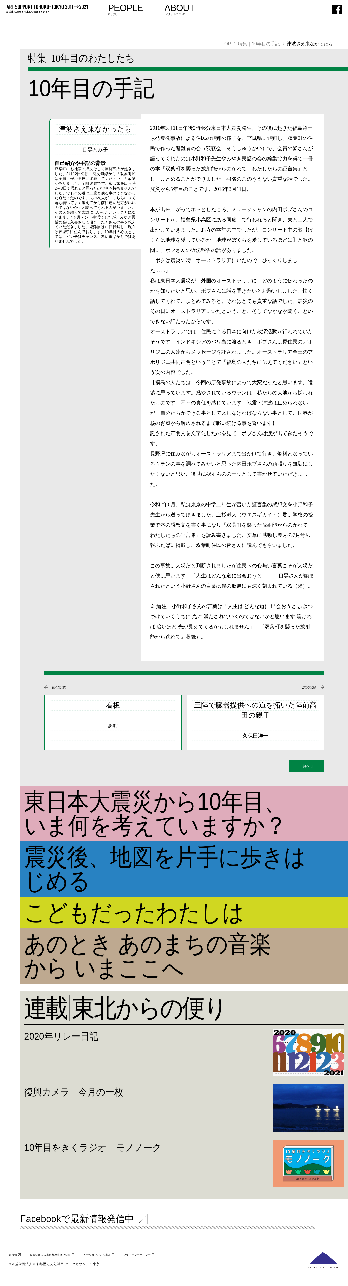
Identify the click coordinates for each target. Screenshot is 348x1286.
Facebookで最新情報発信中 (106, 1224)
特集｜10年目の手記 (259, 43)
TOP (226, 43)
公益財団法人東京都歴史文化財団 (68, 1263)
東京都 (15, 1263)
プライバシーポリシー (193, 1263)
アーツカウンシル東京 (136, 1263)
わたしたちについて (224, 10)
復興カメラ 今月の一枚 (100, 1094)
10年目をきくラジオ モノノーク (129, 1149)
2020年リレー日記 (81, 1038)
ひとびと (168, 10)
